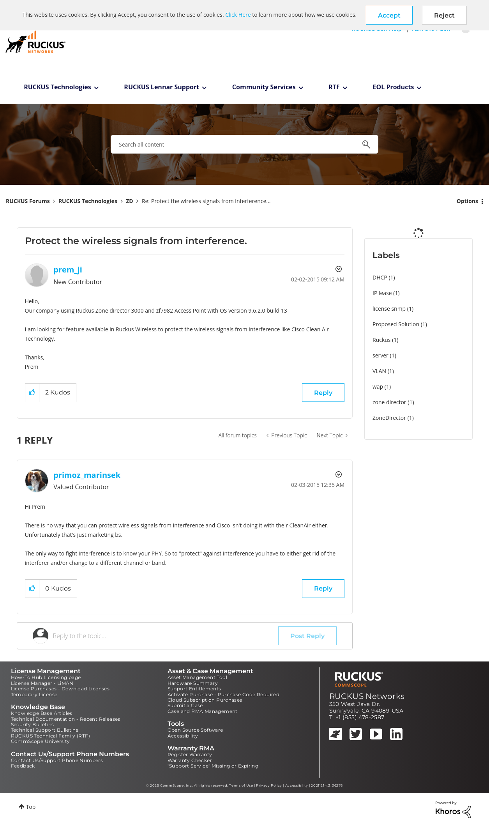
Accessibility (183, 736)
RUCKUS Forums (28, 201)
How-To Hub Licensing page (46, 677)
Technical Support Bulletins (45, 730)
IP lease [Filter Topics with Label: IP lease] (382, 293)
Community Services (264, 87)
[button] (389, 15)
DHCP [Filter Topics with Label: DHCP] (379, 277)
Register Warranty (190, 754)
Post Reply (307, 636)
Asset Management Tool (197, 677)
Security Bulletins (32, 724)
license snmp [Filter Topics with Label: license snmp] (389, 308)
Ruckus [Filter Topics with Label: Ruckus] (381, 339)
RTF (334, 87)
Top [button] (31, 806)
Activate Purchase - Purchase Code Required (224, 694)
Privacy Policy (269, 785)
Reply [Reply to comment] (323, 588)
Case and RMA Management (203, 711)
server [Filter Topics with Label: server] (380, 355)
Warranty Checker (190, 760)
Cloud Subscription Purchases (205, 700)
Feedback (23, 766)
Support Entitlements (194, 689)
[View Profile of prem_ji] (67, 269)
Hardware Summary (193, 683)
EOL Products (393, 87)
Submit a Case (185, 705)
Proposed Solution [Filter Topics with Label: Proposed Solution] (395, 324)
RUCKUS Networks (367, 696)
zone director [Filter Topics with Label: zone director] (389, 402)
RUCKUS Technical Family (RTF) (50, 736)
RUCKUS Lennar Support (161, 87)
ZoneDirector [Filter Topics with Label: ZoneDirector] (389, 417)
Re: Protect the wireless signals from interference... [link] (206, 201)
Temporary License (34, 694)
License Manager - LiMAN (42, 683)
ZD (129, 201)
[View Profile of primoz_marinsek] (86, 475)
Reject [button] (444, 15)
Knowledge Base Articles (41, 713)
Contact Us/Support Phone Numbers (57, 760)
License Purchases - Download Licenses (60, 689)
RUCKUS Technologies (57, 87)
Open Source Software (195, 730)
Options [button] (467, 201)
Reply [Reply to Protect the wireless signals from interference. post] (323, 392)
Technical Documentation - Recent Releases (65, 719)
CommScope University (40, 741)
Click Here (238, 14)
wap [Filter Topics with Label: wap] (377, 386)
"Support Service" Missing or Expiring (213, 766)
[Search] (244, 144)
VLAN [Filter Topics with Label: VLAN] (379, 371)
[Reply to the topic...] (166, 636)
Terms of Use (241, 785)
